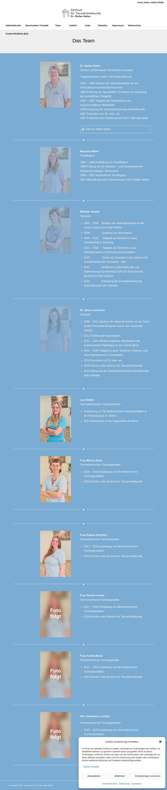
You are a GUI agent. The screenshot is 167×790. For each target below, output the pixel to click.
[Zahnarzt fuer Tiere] (83, 13)
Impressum (136, 784)
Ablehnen (119, 776)
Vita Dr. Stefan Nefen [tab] (96, 129)
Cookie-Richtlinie (109, 784)
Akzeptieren (93, 776)
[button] (160, 741)
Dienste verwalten (91, 767)
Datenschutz (124, 784)
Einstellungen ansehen (147, 776)
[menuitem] (13, 25)
